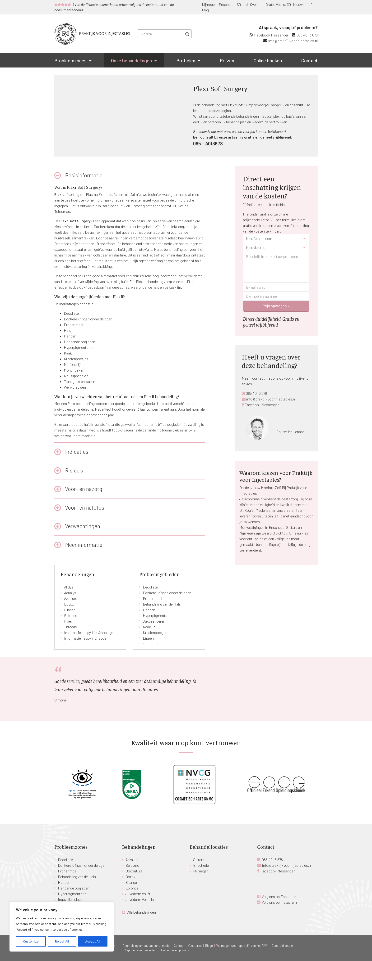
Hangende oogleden (79, 341)
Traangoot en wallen (79, 381)
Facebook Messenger (271, 35)
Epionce (70, 615)
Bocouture (134, 871)
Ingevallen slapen (71, 899)
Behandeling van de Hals (162, 604)
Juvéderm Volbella (140, 899)
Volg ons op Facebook (279, 896)
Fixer (68, 621)
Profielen (185, 60)
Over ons (256, 4)
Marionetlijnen (75, 364)
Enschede (226, 4)
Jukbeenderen (154, 621)
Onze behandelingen (131, 60)
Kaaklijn (70, 353)
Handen (70, 336)
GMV (122, 205)
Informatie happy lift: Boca (85, 638)
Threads (70, 626)
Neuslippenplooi (76, 375)
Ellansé (69, 609)
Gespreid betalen (283, 946)
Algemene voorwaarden (140, 950)
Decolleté (71, 313)
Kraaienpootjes (76, 358)
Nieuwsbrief (302, 4)
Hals (67, 330)
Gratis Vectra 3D (278, 4)
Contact (309, 60)
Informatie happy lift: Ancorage (88, 632)
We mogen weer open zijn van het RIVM (242, 946)
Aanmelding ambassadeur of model (146, 946)
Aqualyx (70, 592)
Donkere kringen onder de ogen (88, 319)
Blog (205, 10)
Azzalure (70, 598)
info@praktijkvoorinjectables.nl (293, 40)
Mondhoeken (74, 370)
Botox (69, 604)
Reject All (62, 941)
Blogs (209, 946)
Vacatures (195, 946)
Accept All (92, 941)
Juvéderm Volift (138, 893)
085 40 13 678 (307, 35)
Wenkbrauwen (75, 387)
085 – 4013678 (208, 143)
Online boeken (268, 60)
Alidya (68, 587)
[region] (61, 927)
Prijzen (227, 60)
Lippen (148, 638)
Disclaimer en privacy (174, 950)
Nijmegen (209, 4)
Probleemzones (70, 60)
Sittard (242, 4)
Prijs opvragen (275, 305)
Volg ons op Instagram (279, 902)
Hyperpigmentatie (78, 347)
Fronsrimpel (73, 324)
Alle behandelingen (141, 912)
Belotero (132, 865)
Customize (31, 941)
